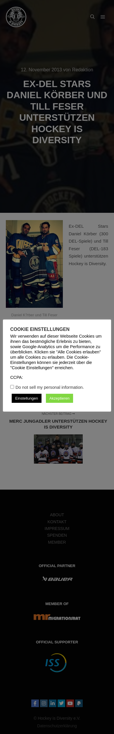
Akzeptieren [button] (59, 398)
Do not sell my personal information (49, 387)
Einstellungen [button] (26, 398)
